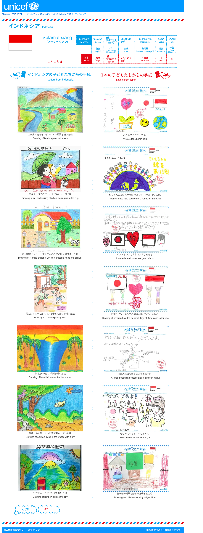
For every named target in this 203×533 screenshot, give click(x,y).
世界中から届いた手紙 (61, 14)
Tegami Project (40, 14)
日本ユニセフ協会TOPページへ (16, 14)
